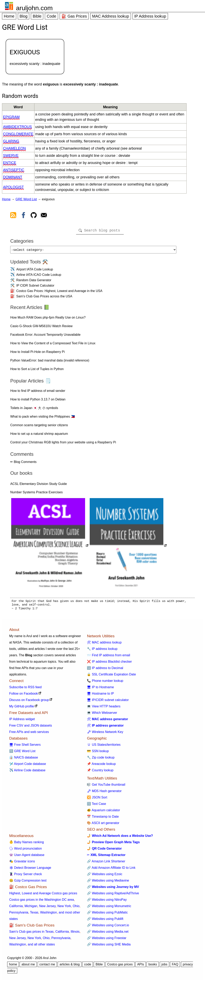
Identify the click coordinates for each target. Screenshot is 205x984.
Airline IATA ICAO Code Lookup (38, 276)
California (16, 907)
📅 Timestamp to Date (103, 818)
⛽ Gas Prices (74, 16)
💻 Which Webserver (102, 714)
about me (28, 966)
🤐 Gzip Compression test (27, 882)
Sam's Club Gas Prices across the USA (44, 298)
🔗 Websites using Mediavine (108, 882)
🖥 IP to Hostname (100, 688)
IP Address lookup (150, 16)
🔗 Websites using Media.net (107, 933)
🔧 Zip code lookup (100, 759)
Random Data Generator (33, 281)
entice (9, 163)
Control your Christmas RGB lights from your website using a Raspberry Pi (63, 444)
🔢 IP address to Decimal (105, 669)
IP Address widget (22, 720)
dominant (12, 177)
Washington (48, 914)
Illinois (75, 933)
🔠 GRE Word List (22, 752)
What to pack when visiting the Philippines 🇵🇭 (42, 418)
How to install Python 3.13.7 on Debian (37, 401)
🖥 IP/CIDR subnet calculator (108, 701)
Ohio (76, 907)
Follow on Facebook (23, 695)
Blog (24, 16)
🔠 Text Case (96, 805)
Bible (37, 16)
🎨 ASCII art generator (103, 824)
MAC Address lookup (110, 16)
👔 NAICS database (23, 759)
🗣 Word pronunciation (25, 850)
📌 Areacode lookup (101, 765)
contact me (47, 966)
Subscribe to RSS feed (25, 688)
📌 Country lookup (100, 771)
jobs (164, 966)
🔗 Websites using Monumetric (109, 907)
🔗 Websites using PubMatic (107, 914)
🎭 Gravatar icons (22, 863)
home (13, 966)
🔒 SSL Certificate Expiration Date (111, 676)
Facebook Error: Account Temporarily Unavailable (45, 336)
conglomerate (18, 134)
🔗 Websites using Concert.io (108, 926)
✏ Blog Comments (23, 463)
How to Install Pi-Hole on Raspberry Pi (37, 353)
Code (51, 16)
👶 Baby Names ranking (26, 843)
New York (64, 907)
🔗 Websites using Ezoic (104, 875)
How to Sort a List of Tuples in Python (37, 370)
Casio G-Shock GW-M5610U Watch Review (41, 327)
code (87, 966)
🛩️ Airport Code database (27, 765)
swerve (11, 156)
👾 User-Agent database (26, 856)
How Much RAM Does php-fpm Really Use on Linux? (47, 319)
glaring (11, 141)
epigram (11, 117)
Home (9, 16)
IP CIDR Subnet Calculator (35, 287)
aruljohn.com (34, 8)
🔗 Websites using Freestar (106, 939)
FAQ (175, 966)
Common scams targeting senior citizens (39, 426)
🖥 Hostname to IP (100, 695)
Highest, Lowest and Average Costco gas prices (43, 895)
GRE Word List (26, 199)
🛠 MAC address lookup (104, 644)
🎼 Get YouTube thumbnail (106, 786)
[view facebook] (23, 216)
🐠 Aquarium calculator (103, 811)
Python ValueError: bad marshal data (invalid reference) (49, 362)
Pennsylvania (18, 914)
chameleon (14, 148)
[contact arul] (44, 216)
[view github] (34, 216)
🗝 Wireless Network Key (105, 733)
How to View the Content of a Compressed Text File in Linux (52, 345)
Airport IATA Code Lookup (34, 271)
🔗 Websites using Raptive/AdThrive (113, 895)
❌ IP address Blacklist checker (109, 663)
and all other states (41, 946)
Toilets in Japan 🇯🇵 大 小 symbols (34, 409)
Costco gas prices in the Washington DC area (41, 901)
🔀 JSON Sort (97, 799)
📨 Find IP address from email (108, 656)
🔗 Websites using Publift (105, 920)
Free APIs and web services (29, 733)
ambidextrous (17, 127)
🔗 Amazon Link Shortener (106, 863)
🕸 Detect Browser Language (30, 869)
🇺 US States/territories (104, 746)
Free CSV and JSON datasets (30, 727)
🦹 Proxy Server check (25, 875)
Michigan (30, 907)
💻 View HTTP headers (103, 708)
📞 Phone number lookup (105, 682)
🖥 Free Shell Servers (25, 746)
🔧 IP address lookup (102, 650)
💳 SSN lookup (98, 752)
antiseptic (13, 170)
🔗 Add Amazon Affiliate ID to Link (111, 869)
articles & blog (69, 966)
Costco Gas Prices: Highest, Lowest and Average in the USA (59, 292)
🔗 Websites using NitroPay (107, 901)
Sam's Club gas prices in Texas (31, 933)
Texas (34, 914)
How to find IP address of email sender (37, 392)
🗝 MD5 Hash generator (104, 792)
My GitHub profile (21, 708)
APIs (140, 966)
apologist (13, 187)
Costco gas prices (120, 966)
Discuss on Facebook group (29, 701)
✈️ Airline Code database (27, 771)
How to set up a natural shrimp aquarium (39, 435)
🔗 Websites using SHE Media (109, 946)
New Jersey (47, 907)
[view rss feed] (13, 216)
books (152, 966)
